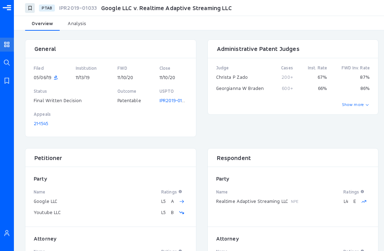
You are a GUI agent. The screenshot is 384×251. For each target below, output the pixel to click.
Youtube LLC (47, 212)
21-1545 (41, 123)
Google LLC (46, 201)
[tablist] (199, 23)
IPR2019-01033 (175, 100)
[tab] (42, 23)
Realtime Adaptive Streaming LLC (252, 201)
